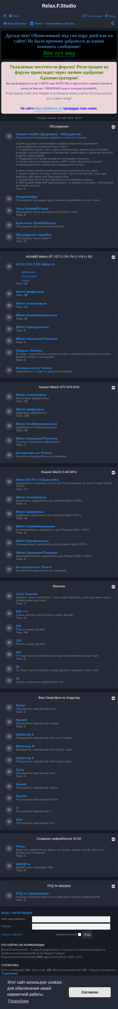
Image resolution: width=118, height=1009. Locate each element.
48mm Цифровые (30, 512)
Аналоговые (29, 276)
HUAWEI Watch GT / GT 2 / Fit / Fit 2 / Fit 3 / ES (59, 256)
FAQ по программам (32, 893)
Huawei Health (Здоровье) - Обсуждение (48, 134)
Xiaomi (21, 784)
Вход (5, 912)
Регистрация (22, 912)
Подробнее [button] (18, 1001)
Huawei (21, 720)
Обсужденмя (58, 126)
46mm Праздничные (32, 327)
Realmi (21, 796)
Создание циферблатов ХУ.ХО (59, 838)
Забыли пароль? (12, 934)
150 (18, 640)
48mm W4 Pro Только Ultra (37, 480)
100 (18, 652)
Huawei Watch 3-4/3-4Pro (59, 472)
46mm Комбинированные (36, 315)
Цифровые (28, 271)
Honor (21, 705)
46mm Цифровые (30, 292)
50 (18, 667)
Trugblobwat (9, 973)
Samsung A (25, 758)
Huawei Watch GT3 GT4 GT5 (59, 387)
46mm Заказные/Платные (36, 339)
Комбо (26, 280)
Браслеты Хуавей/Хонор (36, 223)
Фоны (21, 846)
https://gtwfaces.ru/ (48, 108)
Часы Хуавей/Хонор (32, 208)
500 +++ (22, 611)
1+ (18, 808)
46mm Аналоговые (31, 303)
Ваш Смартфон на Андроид (58, 697)
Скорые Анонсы (29, 350)
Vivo (19, 819)
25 (18, 678)
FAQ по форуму (59, 886)
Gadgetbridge (26, 197)
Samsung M (25, 746)
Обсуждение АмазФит (34, 235)
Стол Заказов (27, 594)
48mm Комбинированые (35, 526)
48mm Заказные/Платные (36, 552)
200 (18, 626)
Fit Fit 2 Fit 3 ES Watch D (35, 264)
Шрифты (23, 864)
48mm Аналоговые (31, 497)
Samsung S (25, 734)
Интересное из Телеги (34, 368)
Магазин (59, 586)
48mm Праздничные (32, 541)
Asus (20, 770)
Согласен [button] (89, 992)
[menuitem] (14, 16)
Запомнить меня (68, 934)
